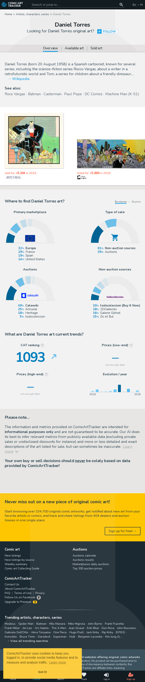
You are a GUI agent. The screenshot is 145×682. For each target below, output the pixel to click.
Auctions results (83, 560)
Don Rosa (108, 628)
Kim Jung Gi (112, 637)
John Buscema (126, 628)
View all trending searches (29, 641)
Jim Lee (27, 628)
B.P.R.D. (120, 632)
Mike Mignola (76, 624)
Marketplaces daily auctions (91, 564)
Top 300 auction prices (87, 568)
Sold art (96, 49)
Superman (59, 637)
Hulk (72, 637)
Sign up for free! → (123, 531)
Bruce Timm (27, 637)
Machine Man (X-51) (122, 94)
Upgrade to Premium (21, 602)
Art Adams (42, 628)
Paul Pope (73, 94)
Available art (74, 49)
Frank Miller (12, 628)
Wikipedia (20, 78)
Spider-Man (26, 624)
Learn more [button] (57, 662)
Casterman (52, 94)
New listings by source (19, 560)
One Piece (60, 632)
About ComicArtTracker (20, 589)
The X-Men (59, 628)
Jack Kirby (93, 632)
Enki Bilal (93, 628)
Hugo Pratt (77, 632)
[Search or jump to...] (121, 4)
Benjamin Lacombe (90, 637)
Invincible (11, 637)
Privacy (40, 593)
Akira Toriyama (41, 632)
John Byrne (95, 624)
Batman (34, 94)
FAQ (7, 593)
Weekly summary (16, 564)
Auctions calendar (84, 556)
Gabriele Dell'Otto (16, 632)
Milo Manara (57, 624)
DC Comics (93, 94)
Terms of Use (22, 593)
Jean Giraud (76, 628)
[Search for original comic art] (78, 5)
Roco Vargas (15, 94)
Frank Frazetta (114, 624)
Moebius (10, 624)
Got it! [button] (42, 672)
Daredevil (44, 637)
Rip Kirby (107, 632)
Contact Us (12, 584)
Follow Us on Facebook (20, 597)
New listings (13, 556)
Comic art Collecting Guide (22, 568)
